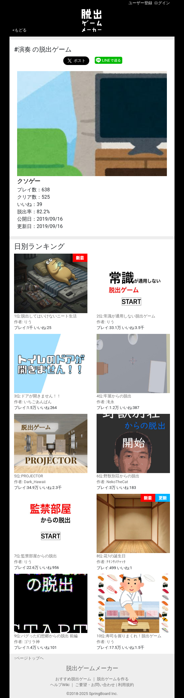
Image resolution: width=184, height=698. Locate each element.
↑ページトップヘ (29, 658)
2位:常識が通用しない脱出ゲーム (133, 286)
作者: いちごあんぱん (33, 402)
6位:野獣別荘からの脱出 (133, 446)
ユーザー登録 (140, 3)
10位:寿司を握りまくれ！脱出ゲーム (133, 606)
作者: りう (23, 322)
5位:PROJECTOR (50, 446)
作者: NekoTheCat (112, 481)
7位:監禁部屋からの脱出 (50, 526)
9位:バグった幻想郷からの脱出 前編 (50, 606)
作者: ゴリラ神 (27, 641)
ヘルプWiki (59, 684)
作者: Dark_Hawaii (30, 481)
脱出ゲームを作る (113, 679)
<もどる (20, 30)
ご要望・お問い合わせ (95, 684)
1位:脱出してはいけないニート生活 (50, 286)
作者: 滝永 (105, 402)
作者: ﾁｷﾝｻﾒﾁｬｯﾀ (111, 561)
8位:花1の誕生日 (133, 526)
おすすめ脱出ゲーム (73, 679)
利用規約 (126, 684)
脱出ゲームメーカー (92, 668)
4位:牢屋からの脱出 (133, 366)
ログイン (162, 3)
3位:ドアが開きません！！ (50, 366)
